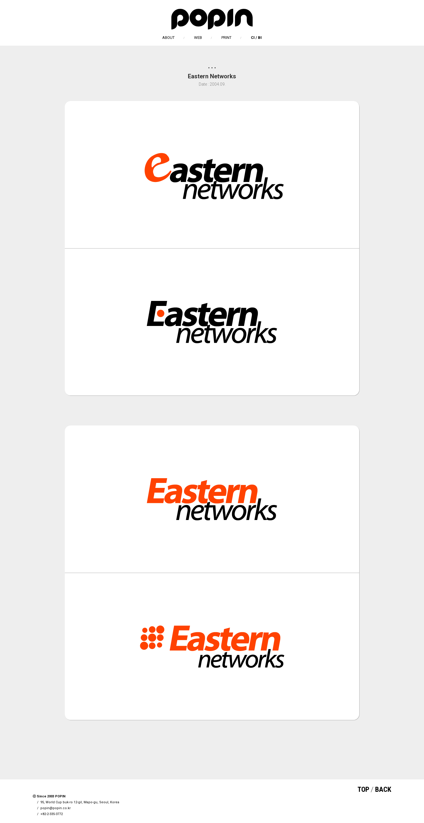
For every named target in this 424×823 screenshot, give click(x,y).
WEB (198, 37)
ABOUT (168, 37)
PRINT (226, 37)
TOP (363, 789)
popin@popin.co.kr (55, 808)
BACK (383, 789)
